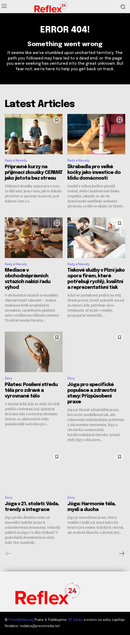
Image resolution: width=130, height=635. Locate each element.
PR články (75, 620)
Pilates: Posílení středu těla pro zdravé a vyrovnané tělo (31, 390)
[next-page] (121, 553)
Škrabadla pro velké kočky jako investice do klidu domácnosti (94, 172)
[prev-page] (8, 553)
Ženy (8, 378)
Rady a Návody (16, 160)
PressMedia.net (21, 620)
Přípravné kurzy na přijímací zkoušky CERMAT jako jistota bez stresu (34, 172)
